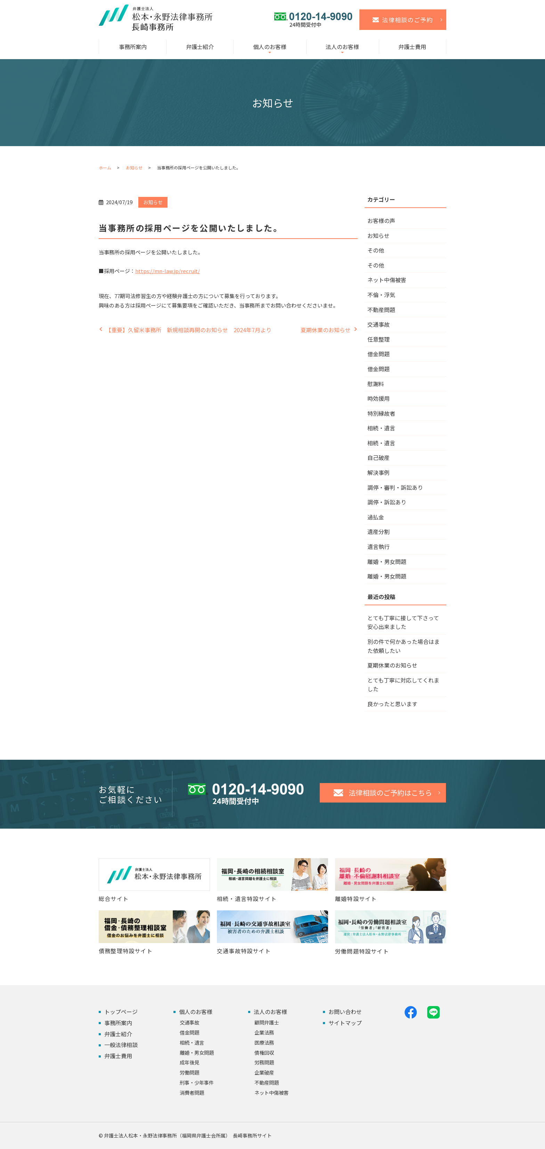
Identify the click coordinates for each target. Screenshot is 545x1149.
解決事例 (378, 472)
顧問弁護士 (266, 1022)
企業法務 (264, 1032)
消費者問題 (192, 1092)
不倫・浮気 (381, 294)
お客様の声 (381, 220)
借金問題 (378, 354)
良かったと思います (392, 704)
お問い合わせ (345, 1011)
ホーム (105, 167)
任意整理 (378, 339)
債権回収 (264, 1052)
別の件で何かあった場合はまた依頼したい (403, 646)
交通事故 (378, 324)
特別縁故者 (381, 413)
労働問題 (189, 1072)
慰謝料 (375, 384)
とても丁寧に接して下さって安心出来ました (403, 622)
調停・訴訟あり (386, 502)
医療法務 (264, 1042)
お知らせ (134, 167)
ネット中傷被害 (386, 280)
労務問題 (264, 1062)
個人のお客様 (269, 46)
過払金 (375, 517)
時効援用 (378, 398)
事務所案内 (133, 46)
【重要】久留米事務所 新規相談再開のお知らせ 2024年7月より (188, 330)
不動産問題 (381, 309)
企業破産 (264, 1072)
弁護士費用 (412, 46)
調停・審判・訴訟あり (395, 487)
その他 (375, 250)
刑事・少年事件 (197, 1082)
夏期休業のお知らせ (326, 330)
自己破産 (378, 457)
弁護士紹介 (200, 46)
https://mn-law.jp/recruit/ (167, 270)
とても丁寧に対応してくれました (403, 684)
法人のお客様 (342, 46)
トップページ (121, 1011)
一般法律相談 (121, 1044)
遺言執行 (378, 546)
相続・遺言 (381, 428)
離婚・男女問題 (386, 561)
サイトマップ (345, 1023)
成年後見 (189, 1062)
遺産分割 (378, 531)
